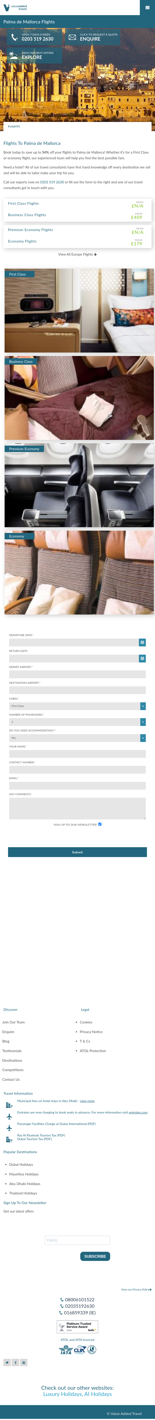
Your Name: (18, 746)
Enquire (8, 1032)
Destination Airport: (25, 682)
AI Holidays (98, 1393)
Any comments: (20, 794)
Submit (77, 852)
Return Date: (18, 650)
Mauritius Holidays (24, 1174)
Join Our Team (13, 1022)
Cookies (86, 1022)
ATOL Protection (93, 1051)
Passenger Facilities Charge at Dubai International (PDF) (56, 1124)
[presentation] (44, 837)
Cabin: (14, 698)
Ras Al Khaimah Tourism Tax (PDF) (41, 1135)
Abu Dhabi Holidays (24, 1184)
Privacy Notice (91, 1032)
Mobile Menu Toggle (147, 7)
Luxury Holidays (62, 1393)
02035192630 (80, 1306)
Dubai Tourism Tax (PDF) (34, 1139)
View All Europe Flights (77, 254)
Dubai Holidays (21, 1164)
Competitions (12, 1070)
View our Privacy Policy (136, 1289)
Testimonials (12, 1051)
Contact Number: (22, 762)
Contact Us (11, 1079)
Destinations (12, 1060)
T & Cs (85, 1041)
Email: (14, 778)
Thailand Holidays (23, 1193)
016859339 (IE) (79, 1312)
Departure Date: (21, 635)
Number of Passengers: (26, 714)
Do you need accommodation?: (32, 730)
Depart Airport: (21, 666)
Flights (14, 126)
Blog (5, 1041)
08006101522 (80, 1299)
